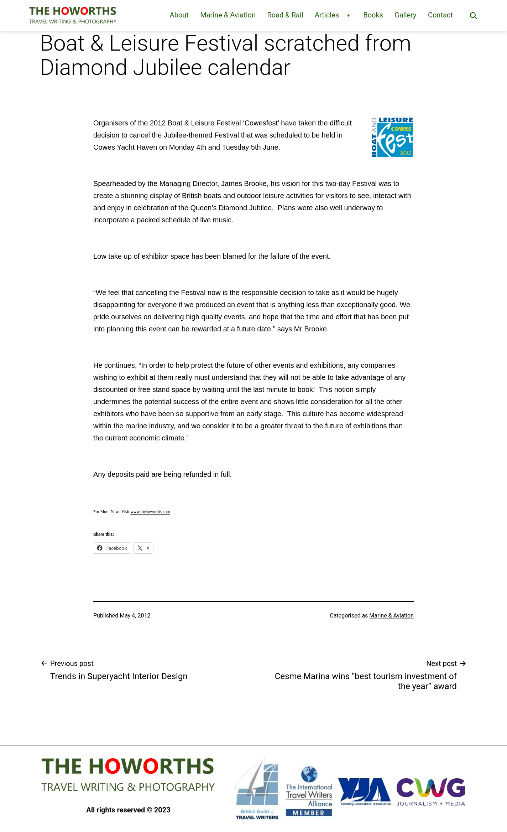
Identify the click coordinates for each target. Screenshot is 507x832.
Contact (440, 15)
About (179, 15)
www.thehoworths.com (150, 511)
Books (373, 15)
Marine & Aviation (228, 15)
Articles (327, 15)
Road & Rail (285, 15)
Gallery (405, 15)
